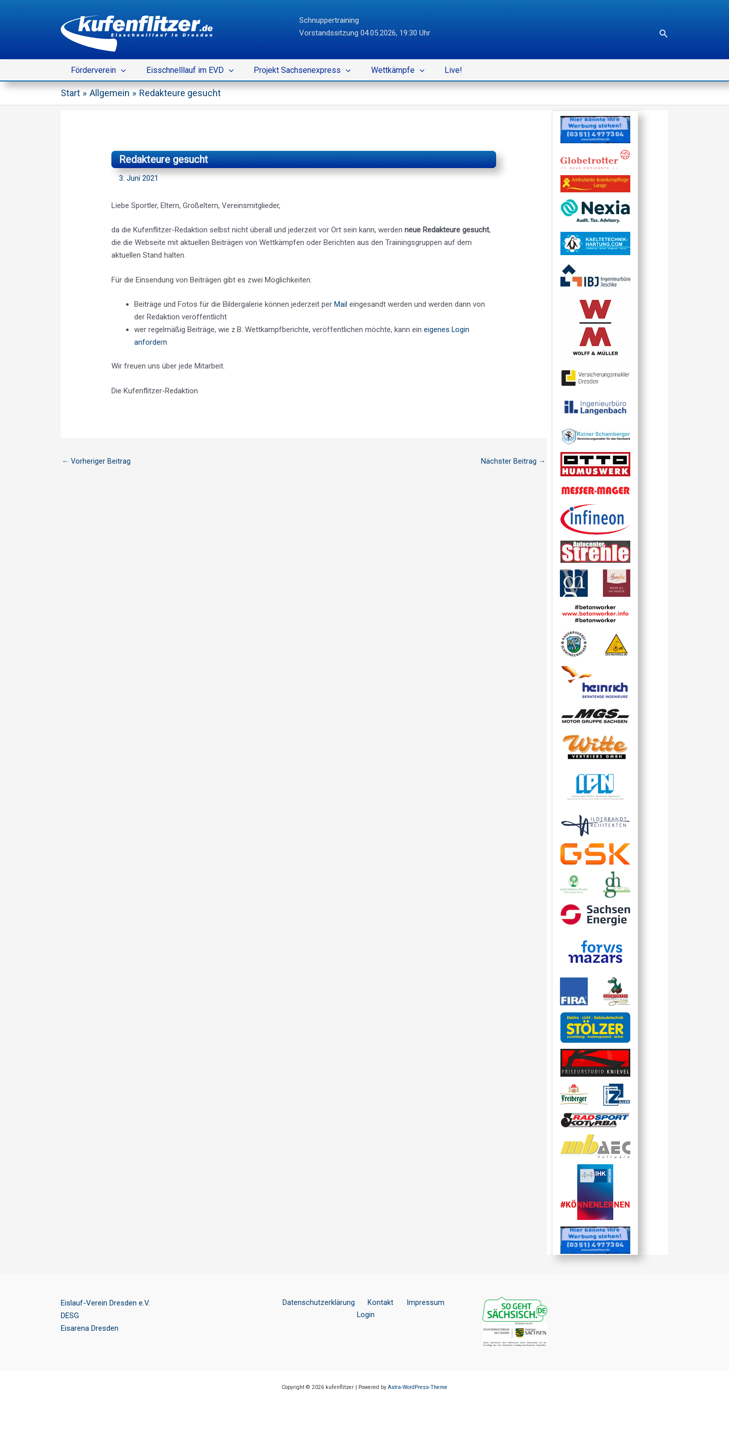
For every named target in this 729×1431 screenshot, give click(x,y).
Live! (435, 70)
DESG (70, 1315)
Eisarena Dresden (89, 1328)
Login (444, 1302)
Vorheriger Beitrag (97, 461)
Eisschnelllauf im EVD (184, 70)
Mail (340, 304)
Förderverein (96, 70)
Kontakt (369, 1302)
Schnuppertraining (329, 20)
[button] (663, 33)
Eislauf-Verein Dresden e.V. (105, 1302)
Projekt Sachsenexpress (292, 70)
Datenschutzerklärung (312, 1302)
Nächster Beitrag (513, 461)
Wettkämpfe (384, 70)
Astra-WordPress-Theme (418, 1387)
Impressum (408, 1302)
